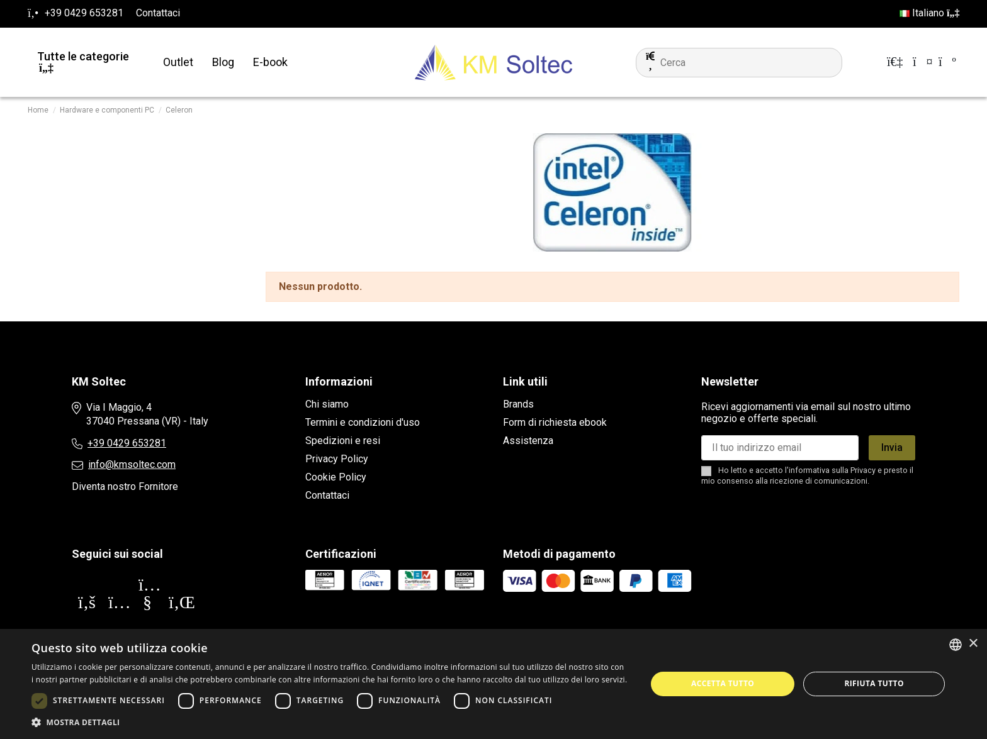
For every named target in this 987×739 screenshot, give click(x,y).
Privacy (863, 470)
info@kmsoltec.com (132, 464)
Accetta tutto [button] (722, 683)
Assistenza (528, 441)
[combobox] (955, 644)
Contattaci (158, 13)
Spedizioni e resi (342, 441)
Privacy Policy (336, 459)
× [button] (973, 643)
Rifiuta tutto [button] (874, 683)
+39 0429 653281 (126, 443)
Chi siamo (327, 404)
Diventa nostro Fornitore (125, 486)
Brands (518, 404)
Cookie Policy (335, 477)
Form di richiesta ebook (555, 422)
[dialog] (493, 684)
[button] (329, 723)
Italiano (929, 13)
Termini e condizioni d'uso (362, 422)
